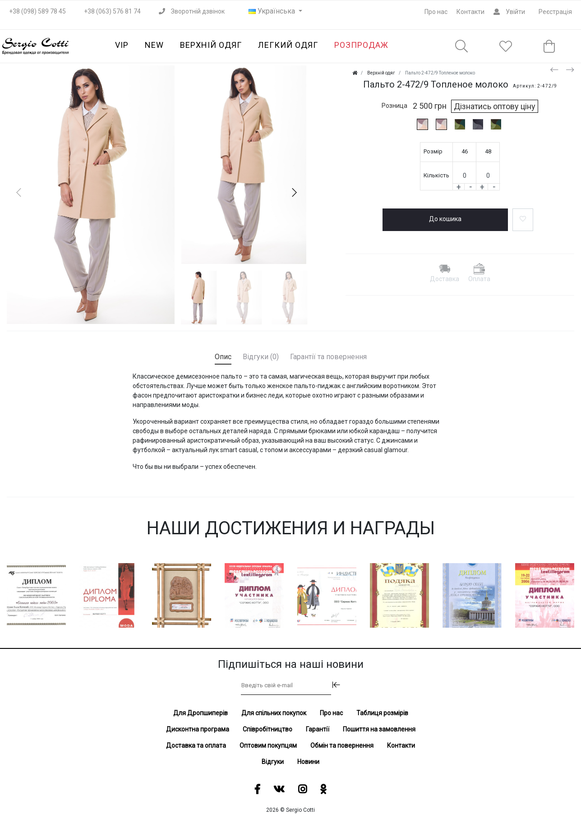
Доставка (444, 278)
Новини (308, 761)
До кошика (445, 218)
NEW (154, 45)
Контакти (470, 11)
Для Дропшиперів (200, 713)
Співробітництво (267, 729)
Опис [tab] (223, 356)
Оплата (479, 278)
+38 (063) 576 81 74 (112, 11)
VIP (122, 45)
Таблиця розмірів (382, 713)
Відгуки (273, 761)
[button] (294, 192)
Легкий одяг (288, 45)
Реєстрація (555, 11)
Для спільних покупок (273, 713)
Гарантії (317, 729)
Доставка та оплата (196, 745)
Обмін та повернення (342, 745)
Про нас (435, 11)
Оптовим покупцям (268, 745)
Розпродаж (361, 45)
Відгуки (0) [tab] (261, 356)
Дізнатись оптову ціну (494, 106)
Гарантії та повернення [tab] (328, 356)
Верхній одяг (211, 45)
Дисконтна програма (197, 729)
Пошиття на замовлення (379, 729)
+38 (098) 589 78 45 (37, 11)
